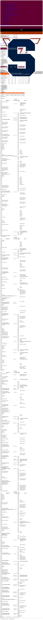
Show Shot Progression (30, 43)
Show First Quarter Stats (8, 43)
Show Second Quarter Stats (16, 43)
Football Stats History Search (6, 24)
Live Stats (5, 3)
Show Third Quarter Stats (23, 43)
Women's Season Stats (12, 9)
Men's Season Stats (6, 9)
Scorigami (18, 8)
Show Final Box (2, 43)
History (11, 11)
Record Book (15, 3)
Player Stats (11, 3)
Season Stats (8, 3)
